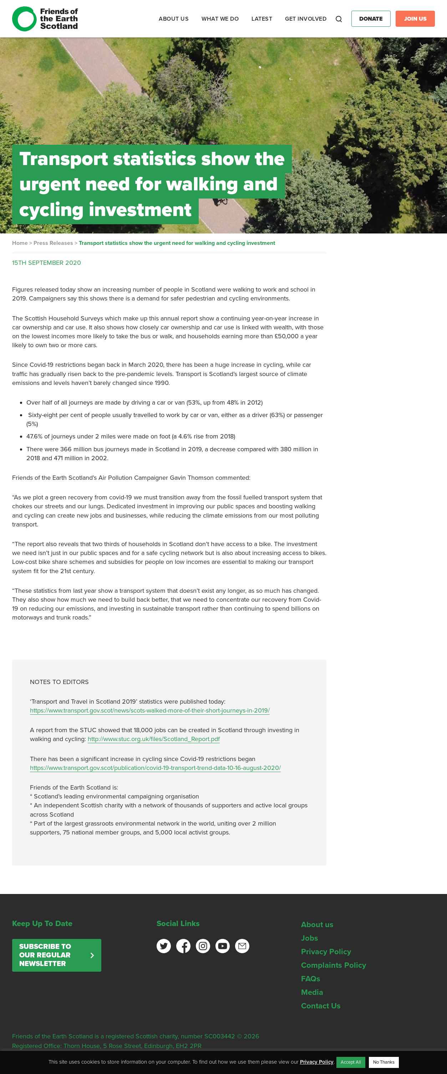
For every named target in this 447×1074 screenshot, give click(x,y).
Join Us (415, 18)
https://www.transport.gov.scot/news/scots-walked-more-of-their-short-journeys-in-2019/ (150, 710)
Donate (371, 18)
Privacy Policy (326, 951)
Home (20, 243)
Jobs (309, 938)
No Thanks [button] (384, 1062)
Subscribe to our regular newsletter (45, 955)
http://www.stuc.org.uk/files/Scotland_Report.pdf (154, 739)
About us (317, 924)
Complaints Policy (333, 965)
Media (312, 992)
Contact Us (321, 1006)
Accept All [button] (351, 1062)
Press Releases (53, 243)
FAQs (310, 978)
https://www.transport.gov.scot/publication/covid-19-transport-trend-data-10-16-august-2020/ (155, 768)
